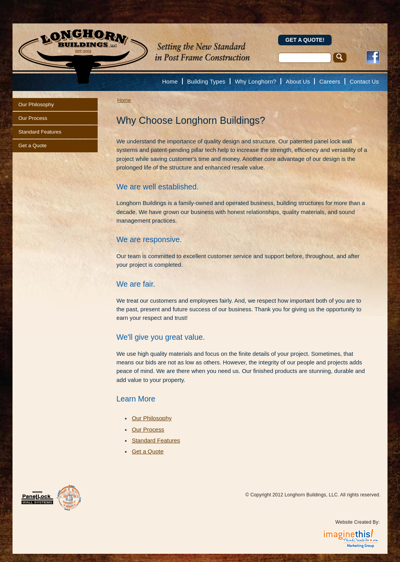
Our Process (32, 118)
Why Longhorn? (255, 82)
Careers (330, 82)
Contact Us (364, 82)
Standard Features (39, 132)
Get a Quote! (305, 40)
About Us (298, 82)
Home (170, 82)
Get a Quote (32, 145)
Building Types (206, 82)
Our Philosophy (36, 104)
